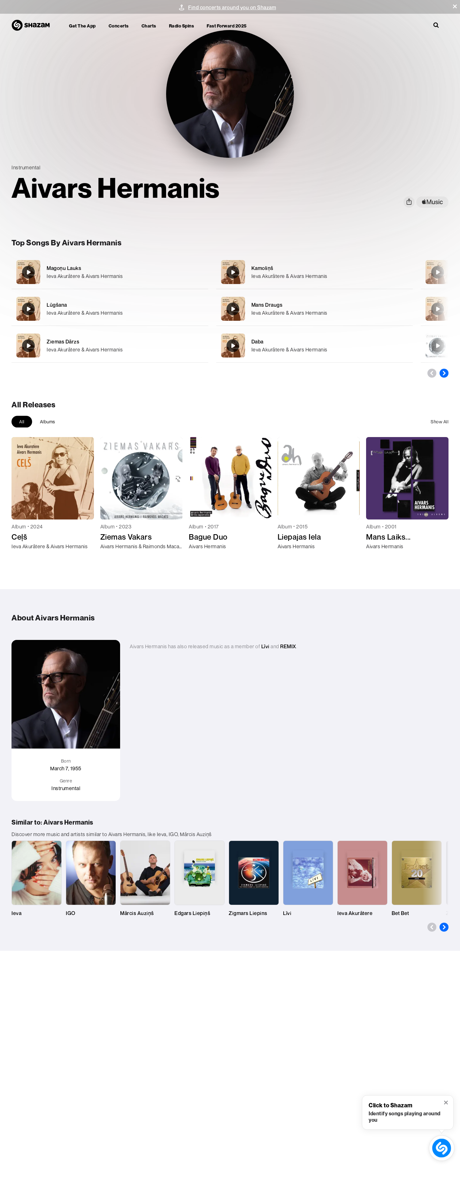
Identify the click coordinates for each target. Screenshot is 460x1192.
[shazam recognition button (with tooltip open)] (442, 1148)
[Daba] (314, 345)
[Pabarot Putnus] (437, 309)
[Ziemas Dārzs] (110, 345)
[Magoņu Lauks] (110, 272)
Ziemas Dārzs (63, 341)
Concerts (119, 25)
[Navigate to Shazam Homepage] (34, 25)
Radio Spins (181, 25)
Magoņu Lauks (64, 268)
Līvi (265, 646)
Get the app (82, 25)
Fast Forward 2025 (227, 25)
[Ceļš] (437, 272)
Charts (149, 25)
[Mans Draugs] (314, 309)
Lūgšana (57, 305)
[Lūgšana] (110, 309)
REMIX (288, 646)
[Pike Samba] (437, 345)
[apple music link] (432, 202)
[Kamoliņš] (314, 272)
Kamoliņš (262, 268)
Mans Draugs (267, 305)
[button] (455, 6)
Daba (257, 341)
